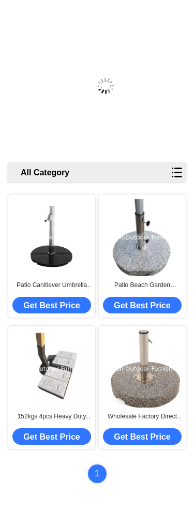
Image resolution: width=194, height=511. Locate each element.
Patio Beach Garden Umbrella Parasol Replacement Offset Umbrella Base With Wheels (142, 285)
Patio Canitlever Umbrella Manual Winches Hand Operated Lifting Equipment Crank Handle (51, 285)
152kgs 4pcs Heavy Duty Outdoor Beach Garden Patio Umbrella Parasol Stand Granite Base (52, 417)
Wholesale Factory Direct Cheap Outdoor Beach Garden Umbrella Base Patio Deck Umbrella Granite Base (142, 417)
